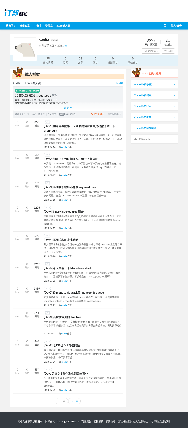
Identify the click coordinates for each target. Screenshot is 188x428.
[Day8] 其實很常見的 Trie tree (62, 317)
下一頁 (74, 401)
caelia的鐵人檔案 (151, 73)
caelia (64, 147)
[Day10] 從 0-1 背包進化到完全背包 (66, 373)
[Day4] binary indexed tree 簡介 (64, 211)
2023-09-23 (49, 333)
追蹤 (168, 50)
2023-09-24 (49, 361)
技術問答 (11, 25)
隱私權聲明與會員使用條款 (133, 421)
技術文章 (25, 25)
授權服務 (98, 421)
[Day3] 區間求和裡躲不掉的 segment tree (70, 187)
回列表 (119, 83)
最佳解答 (133, 60)
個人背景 (48, 60)
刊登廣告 (86, 421)
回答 (95, 60)
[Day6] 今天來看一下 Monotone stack (68, 268)
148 (65, 45)
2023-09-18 (49, 199)
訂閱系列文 (114, 114)
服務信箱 (111, 421)
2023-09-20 (49, 256)
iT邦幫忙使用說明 (160, 421)
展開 (68, 107)
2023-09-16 (49, 147)
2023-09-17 (49, 175)
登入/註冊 (176, 25)
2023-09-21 (49, 280)
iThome (75, 421)
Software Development (27, 90)
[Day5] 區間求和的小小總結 (61, 240)
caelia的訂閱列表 (145, 128)
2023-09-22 (49, 305)
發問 (65, 60)
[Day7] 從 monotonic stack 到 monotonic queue (74, 292)
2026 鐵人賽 (63, 25)
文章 (80, 60)
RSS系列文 (97, 114)
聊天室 (49, 25)
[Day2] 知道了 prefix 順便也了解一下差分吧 (71, 159)
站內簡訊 (151, 50)
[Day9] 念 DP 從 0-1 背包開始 (62, 345)
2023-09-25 (49, 390)
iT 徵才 (37, 25)
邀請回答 (113, 60)
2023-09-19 (49, 228)
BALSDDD (67, 114)
